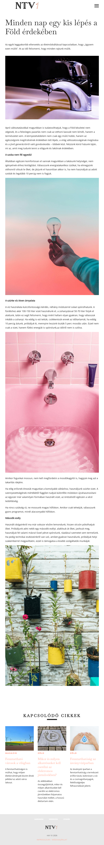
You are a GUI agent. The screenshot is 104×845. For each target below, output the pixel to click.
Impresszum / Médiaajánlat (52, 839)
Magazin (11, 753)
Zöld (41, 753)
